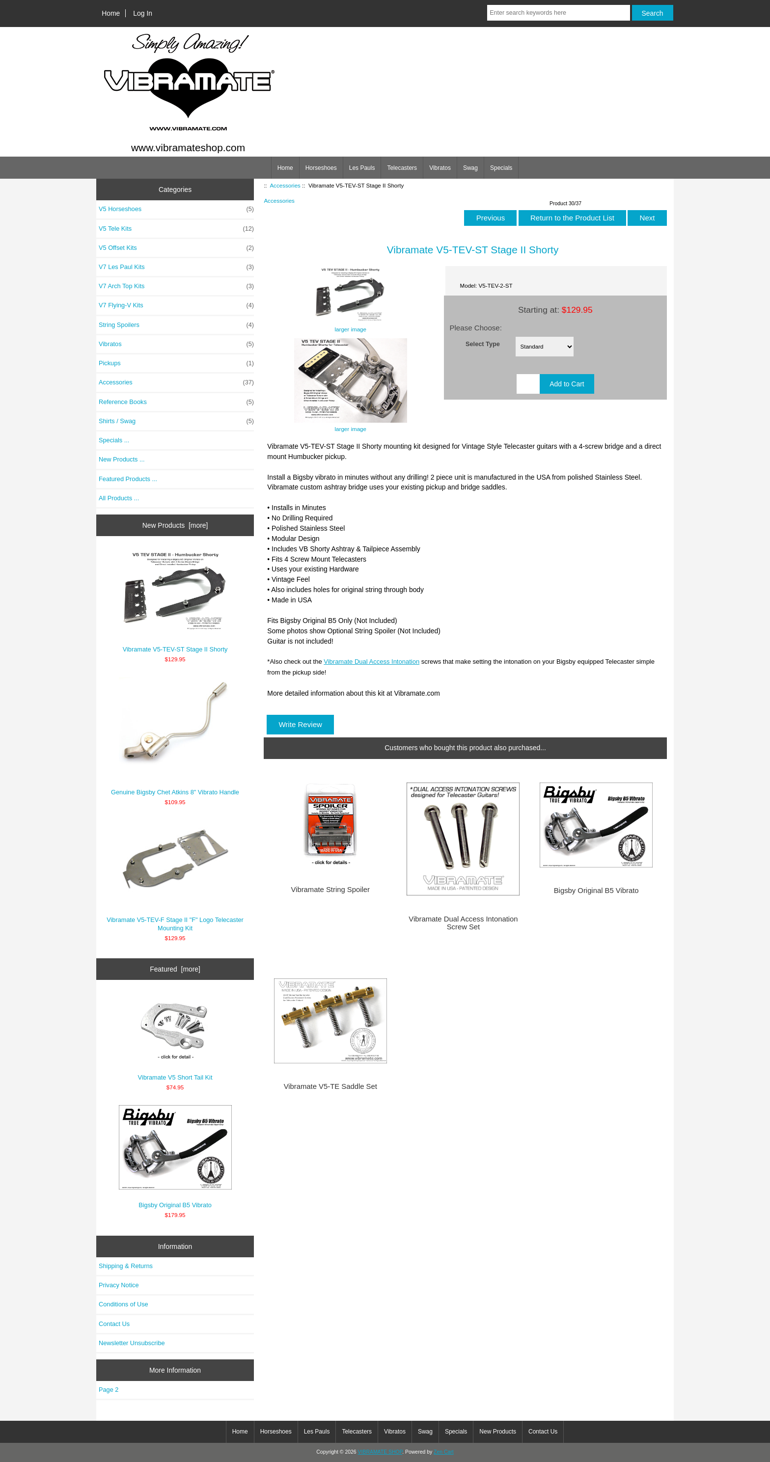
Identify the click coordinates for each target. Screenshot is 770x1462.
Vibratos (440, 167)
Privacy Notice (118, 1285)
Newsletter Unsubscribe (132, 1343)
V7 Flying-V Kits (176, 305)
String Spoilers (176, 325)
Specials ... (114, 440)
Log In (142, 13)
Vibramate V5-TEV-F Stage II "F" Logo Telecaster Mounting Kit (175, 876)
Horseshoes (321, 167)
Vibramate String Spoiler (330, 889)
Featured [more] (175, 969)
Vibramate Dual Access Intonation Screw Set (463, 923)
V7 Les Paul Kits (176, 267)
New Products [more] (175, 525)
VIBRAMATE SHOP (380, 1452)
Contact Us (114, 1323)
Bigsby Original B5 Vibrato (175, 1157)
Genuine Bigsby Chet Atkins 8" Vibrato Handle (175, 736)
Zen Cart (444, 1452)
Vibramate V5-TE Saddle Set (330, 1086)
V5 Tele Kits (176, 229)
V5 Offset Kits (176, 248)
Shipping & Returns (126, 1266)
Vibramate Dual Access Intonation (371, 661)
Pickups (176, 363)
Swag (470, 167)
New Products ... (122, 459)
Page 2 (108, 1389)
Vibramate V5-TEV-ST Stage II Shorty (175, 601)
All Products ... (119, 498)
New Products (497, 1431)
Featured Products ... (128, 479)
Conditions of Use (123, 1304)
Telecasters (402, 167)
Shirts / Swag (176, 421)
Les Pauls (362, 167)
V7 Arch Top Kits (176, 286)
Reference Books (176, 402)
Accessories (285, 185)
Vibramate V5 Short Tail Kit (175, 1037)
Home (111, 13)
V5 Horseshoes (176, 209)
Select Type (483, 343)
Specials (501, 167)
